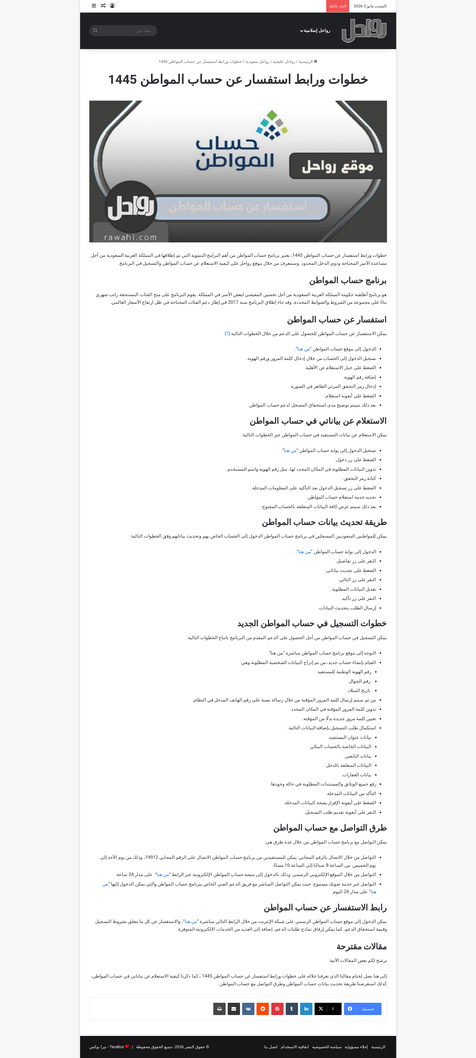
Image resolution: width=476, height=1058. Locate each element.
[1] (227, 333)
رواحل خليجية (284, 61)
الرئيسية (308, 61)
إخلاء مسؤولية (356, 1046)
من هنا (303, 349)
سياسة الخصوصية (327, 1046)
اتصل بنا (271, 1046)
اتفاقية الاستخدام (295, 1046)
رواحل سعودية (257, 61)
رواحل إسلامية (317, 30)
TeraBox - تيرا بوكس (106, 1046)
